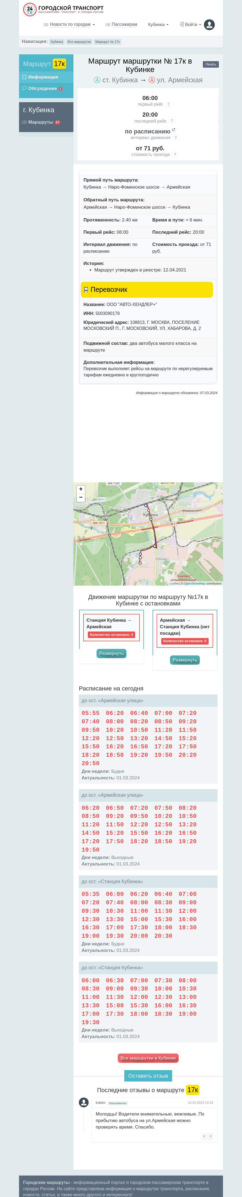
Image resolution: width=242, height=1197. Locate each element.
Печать (211, 64)
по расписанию (150, 131)
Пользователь (117, 1103)
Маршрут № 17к (107, 42)
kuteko (100, 1103)
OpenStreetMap (194, 583)
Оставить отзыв (148, 1076)
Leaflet (174, 583)
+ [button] (81, 490)
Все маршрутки (79, 42)
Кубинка (57, 42)
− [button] (81, 498)
